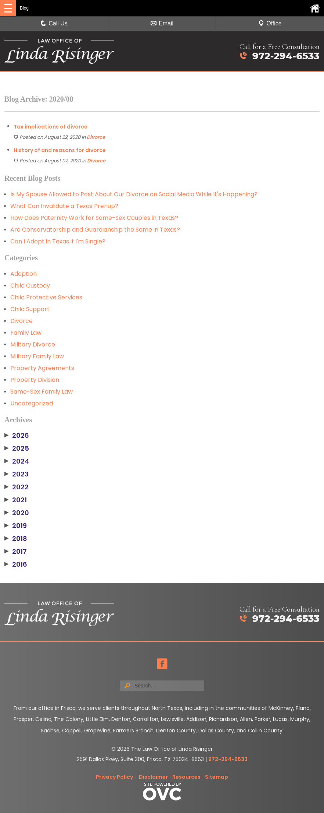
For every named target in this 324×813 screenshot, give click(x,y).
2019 (15, 525)
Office (270, 23)
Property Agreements (42, 368)
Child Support (30, 309)
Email (162, 23)
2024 (16, 461)
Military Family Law (37, 356)
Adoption (23, 274)
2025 (16, 448)
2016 (15, 564)
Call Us (54, 23)
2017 (15, 551)
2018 (15, 538)
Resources (186, 777)
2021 (15, 500)
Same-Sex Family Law (41, 391)
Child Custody (30, 285)
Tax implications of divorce (50, 126)
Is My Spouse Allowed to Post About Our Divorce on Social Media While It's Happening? (134, 194)
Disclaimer (153, 777)
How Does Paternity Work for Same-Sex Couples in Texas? (94, 218)
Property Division (34, 380)
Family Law (26, 332)
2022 (16, 487)
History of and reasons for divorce (60, 150)
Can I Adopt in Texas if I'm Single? (57, 241)
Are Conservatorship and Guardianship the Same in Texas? (95, 229)
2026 (16, 435)
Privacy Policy (114, 777)
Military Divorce (32, 344)
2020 (16, 513)
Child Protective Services (46, 297)
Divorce (96, 137)
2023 (16, 474)
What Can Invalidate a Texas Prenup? (64, 206)
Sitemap (216, 777)
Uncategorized (31, 403)
